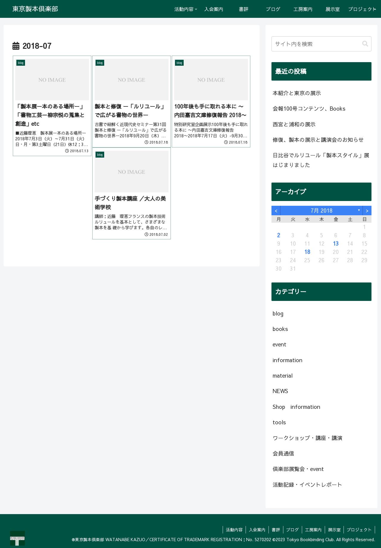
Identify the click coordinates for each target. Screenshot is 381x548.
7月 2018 (321, 210)
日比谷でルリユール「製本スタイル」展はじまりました (321, 159)
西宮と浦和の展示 (294, 124)
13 (336, 243)
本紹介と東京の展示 (297, 93)
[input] (321, 43)
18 (307, 251)
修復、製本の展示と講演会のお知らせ (318, 139)
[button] (365, 43)
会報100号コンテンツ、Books (309, 108)
